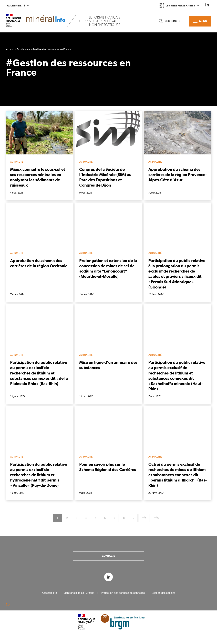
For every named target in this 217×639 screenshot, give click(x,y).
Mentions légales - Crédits (79, 593)
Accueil (10, 49)
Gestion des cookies (163, 593)
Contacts (108, 555)
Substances (23, 49)
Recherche (169, 21)
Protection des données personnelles (123, 593)
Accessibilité (18, 5)
